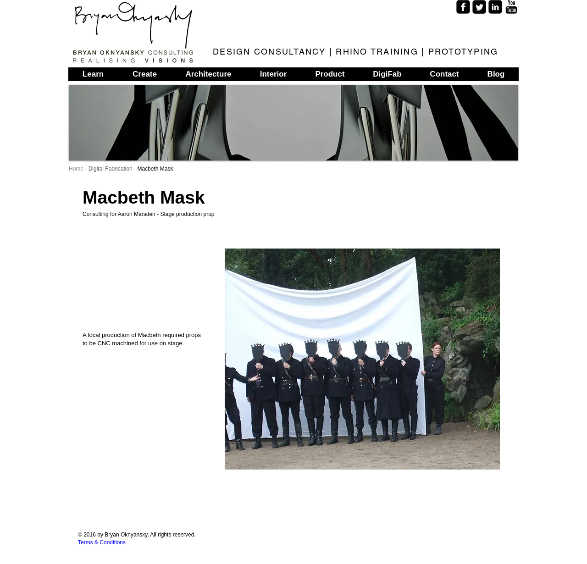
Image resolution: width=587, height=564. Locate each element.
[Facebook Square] (463, 7)
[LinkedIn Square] (495, 7)
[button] (362, 359)
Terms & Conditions (102, 542)
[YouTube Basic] (511, 7)
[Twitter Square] (479, 7)
